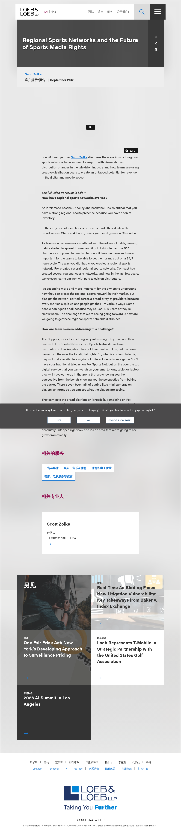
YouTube (78, 768)
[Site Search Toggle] (140, 12)
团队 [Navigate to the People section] (89, 11)
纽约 (46, 762)
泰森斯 (122, 762)
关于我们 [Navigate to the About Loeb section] (121, 11)
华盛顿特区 (92, 762)
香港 (148, 762)
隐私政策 (110, 768)
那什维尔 (74, 762)
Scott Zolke (33, 74)
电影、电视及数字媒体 (58, 476)
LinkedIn (37, 768)
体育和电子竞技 (102, 468)
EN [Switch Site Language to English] (48, 11)
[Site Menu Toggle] (156, 12)
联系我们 (94, 768)
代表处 (136, 762)
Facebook (54, 768)
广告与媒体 (51, 468)
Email (73, 538)
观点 (99, 11)
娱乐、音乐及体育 (75, 468)
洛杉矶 (34, 762)
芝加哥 (59, 762)
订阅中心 (143, 768)
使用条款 (127, 768)
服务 (108, 11)
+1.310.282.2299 (56, 538)
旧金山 (108, 762)
